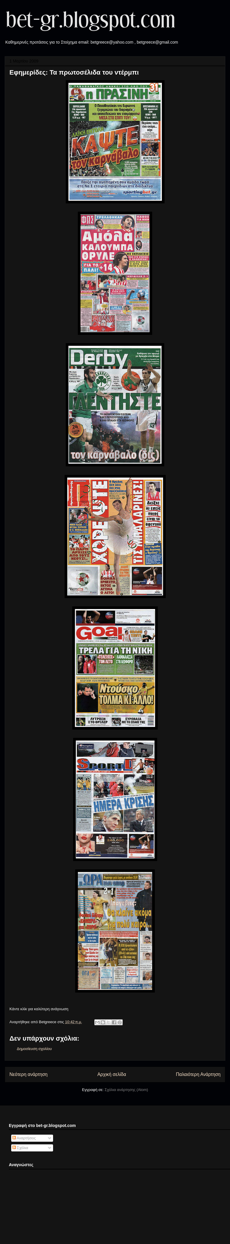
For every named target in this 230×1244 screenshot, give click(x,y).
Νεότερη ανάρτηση (28, 1074)
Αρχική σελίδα (111, 1074)
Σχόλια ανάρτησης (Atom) (126, 1089)
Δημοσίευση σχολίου (34, 1048)
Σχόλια (20, 1148)
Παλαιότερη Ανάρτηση (198, 1074)
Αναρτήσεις (24, 1138)
